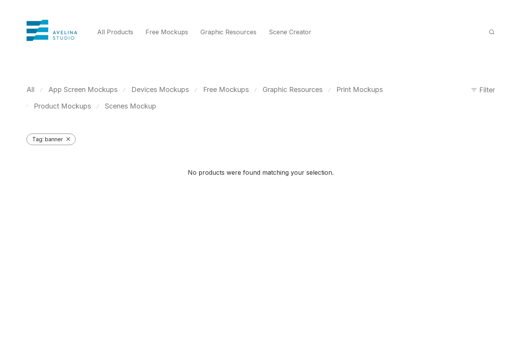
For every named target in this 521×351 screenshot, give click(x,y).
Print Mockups (359, 89)
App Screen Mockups (82, 89)
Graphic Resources (228, 32)
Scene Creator (290, 32)
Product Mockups (62, 106)
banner (47, 139)
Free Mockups (167, 32)
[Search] (492, 32)
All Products (115, 32)
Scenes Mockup (130, 106)
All (30, 89)
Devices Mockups (160, 89)
